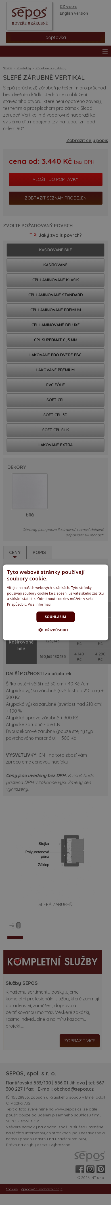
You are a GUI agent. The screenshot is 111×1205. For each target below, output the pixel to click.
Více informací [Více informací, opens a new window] (39, 604)
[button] (55, 630)
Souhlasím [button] (55, 616)
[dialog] (55, 602)
